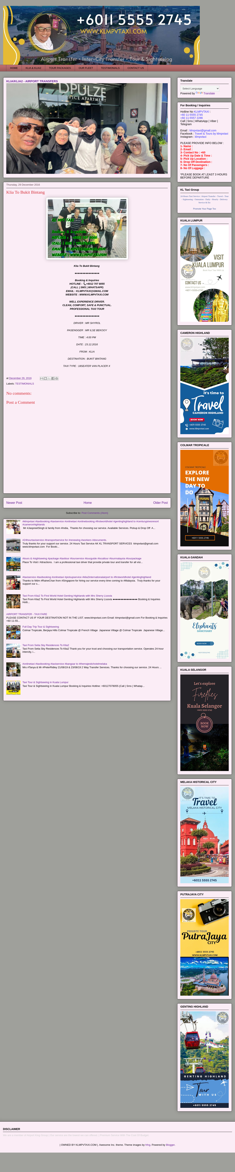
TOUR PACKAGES (60, 68)
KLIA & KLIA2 (33, 68)
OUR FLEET (86, 68)
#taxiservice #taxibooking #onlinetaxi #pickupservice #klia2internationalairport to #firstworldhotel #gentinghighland (86, 577)
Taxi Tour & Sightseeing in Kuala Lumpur (45, 682)
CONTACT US (135, 68)
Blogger (170, 1144)
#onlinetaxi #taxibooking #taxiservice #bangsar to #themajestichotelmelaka (64, 663)
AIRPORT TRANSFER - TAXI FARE (26, 614)
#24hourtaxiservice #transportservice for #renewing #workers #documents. (64, 540)
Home (88, 502)
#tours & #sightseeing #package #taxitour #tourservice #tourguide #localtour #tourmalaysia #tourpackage (81, 558)
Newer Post (14, 502)
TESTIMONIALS (110, 68)
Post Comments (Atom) (95, 512)
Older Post (160, 502)
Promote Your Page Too (204, 209)
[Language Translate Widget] (199, 89)
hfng (147, 1144)
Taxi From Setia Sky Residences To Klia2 (45, 645)
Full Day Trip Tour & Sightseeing (40, 626)
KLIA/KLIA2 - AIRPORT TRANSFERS (32, 81)
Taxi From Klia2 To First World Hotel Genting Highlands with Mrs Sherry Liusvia (67, 595)
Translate (205, 93)
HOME (14, 68)
